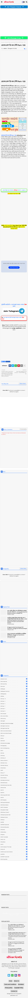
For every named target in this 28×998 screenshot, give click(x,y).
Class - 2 (14, 701)
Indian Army (14, 762)
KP (14, 770)
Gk (14, 750)
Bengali (14, 688)
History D (14, 757)
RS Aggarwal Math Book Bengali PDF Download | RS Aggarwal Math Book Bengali (17, 628)
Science (14, 829)
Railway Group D (14, 812)
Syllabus (14, 841)
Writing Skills (14, 859)
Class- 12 (14, 711)
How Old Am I (14, 760)
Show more (23, 383)
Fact (14, 738)
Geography (14, 745)
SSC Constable (14, 836)
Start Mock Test (14, 267)
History (14, 755)
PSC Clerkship (14, 807)
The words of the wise (14, 846)
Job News (14, 767)
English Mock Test (14, 728)
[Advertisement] (14, 22)
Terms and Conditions (10, 984)
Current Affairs (14, 716)
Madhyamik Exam (14, 780)
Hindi (14, 753)
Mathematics (14, 782)
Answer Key (14, 683)
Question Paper (14, 809)
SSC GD (14, 839)
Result (14, 819)
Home (2, 42)
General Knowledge (14, 743)
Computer (14, 713)
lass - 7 (14, 772)
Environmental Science (14, 730)
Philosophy (14, 799)
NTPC (14, 792)
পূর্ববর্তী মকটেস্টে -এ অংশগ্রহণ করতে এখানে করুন (14, 305)
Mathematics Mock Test (14, 785)
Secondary (14, 832)
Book (14, 696)
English (14, 720)
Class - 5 (14, 703)
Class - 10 (14, 698)
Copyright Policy (18, 987)
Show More (23, 568)
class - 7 (14, 706)
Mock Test (7, 42)
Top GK (14, 849)
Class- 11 (14, 708)
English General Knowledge (14, 723)
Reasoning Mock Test (14, 814)
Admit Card (14, 678)
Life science (14, 777)
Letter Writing (14, 775)
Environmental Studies (14, 733)
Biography (14, 693)
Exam (14, 735)
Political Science (14, 804)
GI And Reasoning (14, 748)
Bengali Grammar (14, 691)
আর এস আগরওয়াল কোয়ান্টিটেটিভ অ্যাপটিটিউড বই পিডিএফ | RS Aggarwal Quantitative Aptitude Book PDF (16, 635)
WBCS (14, 854)
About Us (16, 981)
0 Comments (23, 429)
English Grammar (14, 725)
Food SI (14, 740)
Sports (14, 834)
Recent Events (14, 817)
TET (14, 844)
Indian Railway (14, 765)
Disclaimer (21, 984)
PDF (14, 797)
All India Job (14, 681)
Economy (14, 718)
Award (14, 686)
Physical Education (14, 802)
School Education (14, 827)
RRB (14, 822)
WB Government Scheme (14, 851)
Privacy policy (8, 987)
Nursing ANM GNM (14, 795)
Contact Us (14, 991)
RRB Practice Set (14, 824)
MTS (14, 790)
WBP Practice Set (14, 856)
